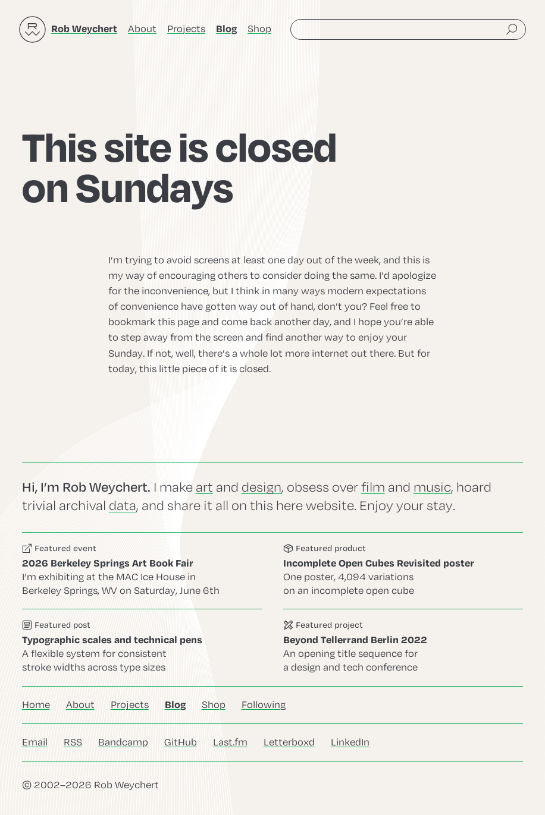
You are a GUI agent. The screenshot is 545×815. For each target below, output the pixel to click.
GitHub (180, 742)
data (122, 505)
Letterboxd (289, 742)
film (373, 487)
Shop (259, 29)
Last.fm (230, 742)
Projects (186, 29)
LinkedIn (350, 742)
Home (36, 705)
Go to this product (403, 571)
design (261, 487)
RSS (73, 742)
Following (264, 705)
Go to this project (403, 647)
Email (35, 742)
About (142, 29)
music (432, 487)
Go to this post (142, 647)
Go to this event (142, 571)
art (204, 487)
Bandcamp (123, 742)
